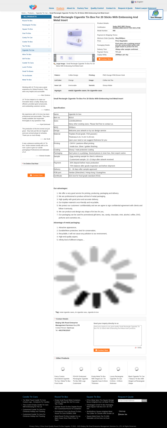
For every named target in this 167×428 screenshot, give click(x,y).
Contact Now (106, 59)
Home (51, 8)
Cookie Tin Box (27, 42)
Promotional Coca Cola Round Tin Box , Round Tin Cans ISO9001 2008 (68, 412)
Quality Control (97, 8)
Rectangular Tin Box (29, 25)
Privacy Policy (34, 426)
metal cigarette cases (67, 312)
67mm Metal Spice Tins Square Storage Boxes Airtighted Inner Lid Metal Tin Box (100, 401)
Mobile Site (122, 414)
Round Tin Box (27, 21)
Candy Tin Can (27, 37)
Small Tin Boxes (27, 71)
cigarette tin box (93, 312)
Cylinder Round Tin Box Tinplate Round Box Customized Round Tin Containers (68, 408)
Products (60, 8)
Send (144, 401)
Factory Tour (82, 8)
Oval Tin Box (26, 33)
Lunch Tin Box (27, 67)
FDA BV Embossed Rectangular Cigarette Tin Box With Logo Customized (80, 380)
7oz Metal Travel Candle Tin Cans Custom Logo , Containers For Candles (36, 401)
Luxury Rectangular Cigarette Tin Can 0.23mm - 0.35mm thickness (116, 380)
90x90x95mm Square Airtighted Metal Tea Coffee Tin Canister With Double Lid (100, 412)
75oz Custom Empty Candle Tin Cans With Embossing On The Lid (35, 406)
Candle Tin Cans (28, 63)
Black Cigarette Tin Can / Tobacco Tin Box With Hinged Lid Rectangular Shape (136, 380)
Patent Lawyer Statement (145, 8)
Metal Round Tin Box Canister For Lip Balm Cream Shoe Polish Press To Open (67, 418)
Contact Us (111, 8)
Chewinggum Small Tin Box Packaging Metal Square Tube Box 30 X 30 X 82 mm (100, 407)
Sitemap (122, 411)
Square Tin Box (27, 29)
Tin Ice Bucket (27, 75)
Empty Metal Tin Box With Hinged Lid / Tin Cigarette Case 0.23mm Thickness (99, 380)
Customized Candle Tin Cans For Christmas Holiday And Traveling (34, 410)
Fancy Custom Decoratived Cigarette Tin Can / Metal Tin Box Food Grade (62, 380)
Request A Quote (125, 8)
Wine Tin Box (26, 54)
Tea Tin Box (26, 46)
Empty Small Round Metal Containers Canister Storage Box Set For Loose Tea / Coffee (67, 402)
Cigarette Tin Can (42, 13)
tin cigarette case (81, 312)
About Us (71, 8)
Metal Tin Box (27, 80)
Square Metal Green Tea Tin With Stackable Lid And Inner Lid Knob (98, 417)
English (140, 2)
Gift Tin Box (26, 59)
